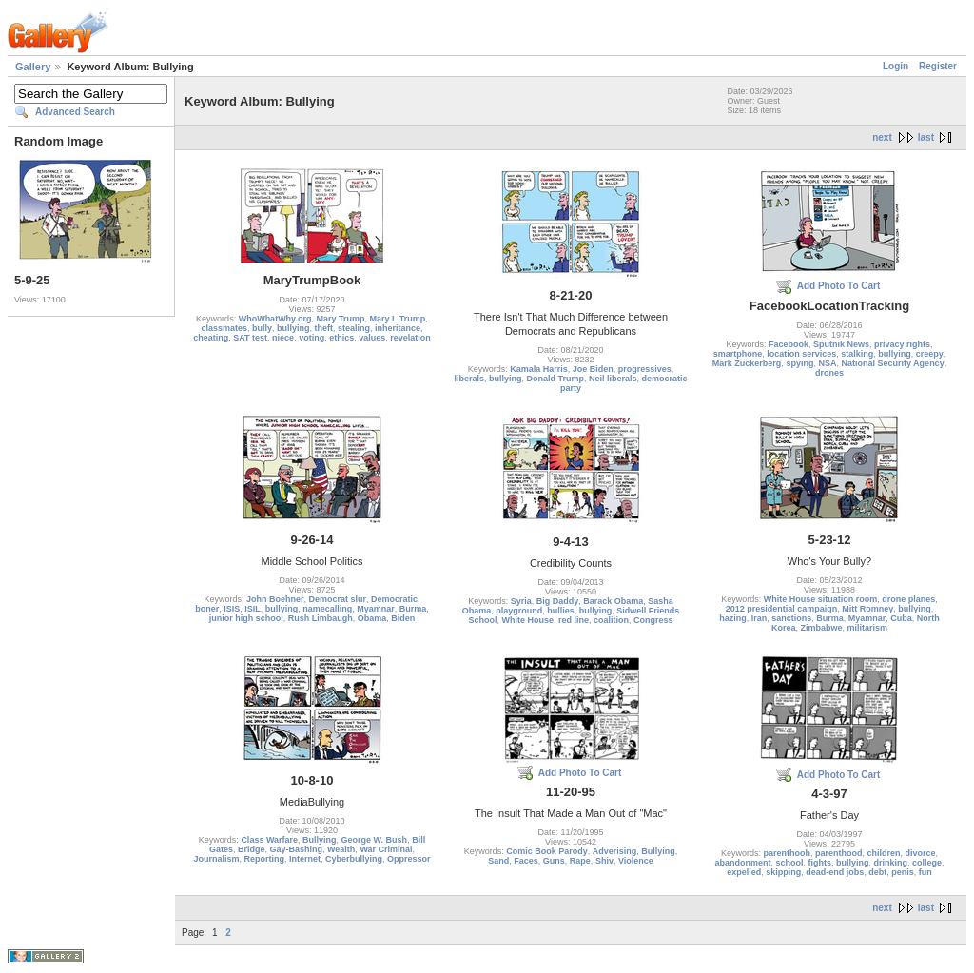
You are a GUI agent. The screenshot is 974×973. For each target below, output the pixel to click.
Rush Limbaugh (320, 618)
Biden (403, 618)
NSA (827, 363)
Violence (635, 861)
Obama (372, 618)
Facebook (788, 344)
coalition (611, 620)
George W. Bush (374, 840)
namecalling (327, 608)
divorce (921, 853)
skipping (783, 872)
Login (895, 66)
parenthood (839, 853)
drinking (891, 862)
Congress (653, 620)
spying (799, 363)
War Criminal (386, 849)
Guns (554, 861)
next (882, 137)
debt (877, 872)
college (927, 862)
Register (938, 66)
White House (527, 620)
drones (829, 373)
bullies (561, 610)
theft (324, 328)
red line (573, 620)
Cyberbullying (353, 859)
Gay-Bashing (295, 849)
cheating (210, 337)
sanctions (791, 618)
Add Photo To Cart (839, 286)
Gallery (32, 66)
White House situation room (821, 599)
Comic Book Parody (547, 851)
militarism (867, 627)
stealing (354, 328)
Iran (759, 618)
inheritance (397, 328)
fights (819, 862)
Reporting (264, 859)
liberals (469, 378)
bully (262, 328)
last (926, 137)
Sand (498, 861)
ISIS (232, 608)
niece (283, 337)
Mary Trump (340, 318)
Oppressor (409, 859)
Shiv (604, 861)
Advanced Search (75, 112)
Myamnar (376, 608)
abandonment (742, 862)
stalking (857, 354)
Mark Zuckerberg (747, 363)
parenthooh (786, 853)
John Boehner (275, 599)
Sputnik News (841, 344)
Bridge (251, 849)
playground (519, 610)
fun (925, 872)
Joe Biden (593, 369)
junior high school (246, 618)
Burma (413, 608)
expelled (744, 872)
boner (207, 608)
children (884, 853)
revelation (410, 337)
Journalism (216, 859)
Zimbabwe (821, 627)
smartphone (738, 354)
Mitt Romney (867, 608)
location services (801, 354)
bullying (293, 328)
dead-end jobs (835, 872)
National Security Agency (892, 363)
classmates (224, 328)
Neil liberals (613, 378)
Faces (526, 861)
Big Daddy (557, 601)
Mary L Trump (398, 318)
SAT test (250, 337)
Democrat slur (337, 599)
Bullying (319, 840)
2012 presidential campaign (782, 608)
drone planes (908, 599)
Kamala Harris (539, 369)
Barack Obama (613, 601)
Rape (580, 861)
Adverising (615, 851)
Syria (521, 601)
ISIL (252, 608)
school (789, 862)
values (372, 337)
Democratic (394, 599)
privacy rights (902, 344)
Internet (305, 859)
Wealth (341, 849)
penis (902, 872)
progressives (645, 369)
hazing (733, 618)
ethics (341, 337)
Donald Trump (555, 378)
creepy (930, 354)
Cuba (901, 618)
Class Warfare (269, 840)
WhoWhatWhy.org (275, 318)
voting (311, 337)
